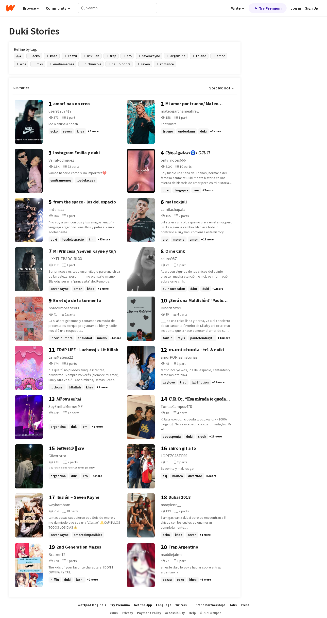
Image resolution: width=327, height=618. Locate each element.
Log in (296, 8)
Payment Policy (149, 613)
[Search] (83, 8)
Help (192, 613)
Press (245, 605)
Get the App (143, 605)
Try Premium (268, 8)
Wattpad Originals (92, 605)
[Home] (10, 8)
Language (164, 605)
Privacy (127, 613)
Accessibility (175, 613)
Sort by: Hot (221, 87)
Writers (181, 605)
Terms (113, 613)
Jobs (233, 605)
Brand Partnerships (210, 605)
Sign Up (311, 8)
